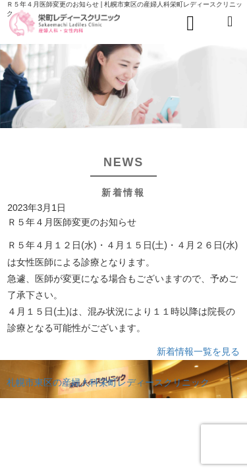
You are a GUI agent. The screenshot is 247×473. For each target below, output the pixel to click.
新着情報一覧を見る (198, 351)
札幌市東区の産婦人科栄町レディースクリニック (108, 382)
